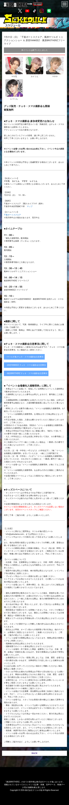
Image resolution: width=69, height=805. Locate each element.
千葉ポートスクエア (12, 215)
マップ (29, 206)
